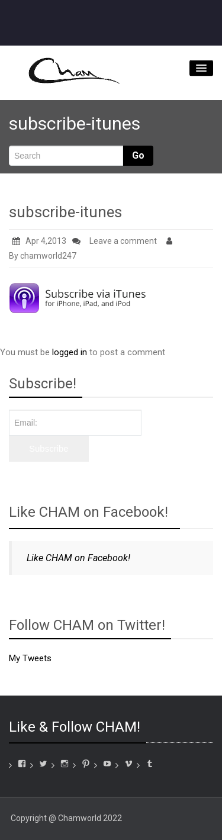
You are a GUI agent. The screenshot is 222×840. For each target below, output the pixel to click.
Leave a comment (123, 241)
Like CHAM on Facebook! (88, 512)
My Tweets (30, 658)
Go (138, 155)
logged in (69, 352)
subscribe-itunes (65, 212)
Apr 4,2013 (39, 241)
